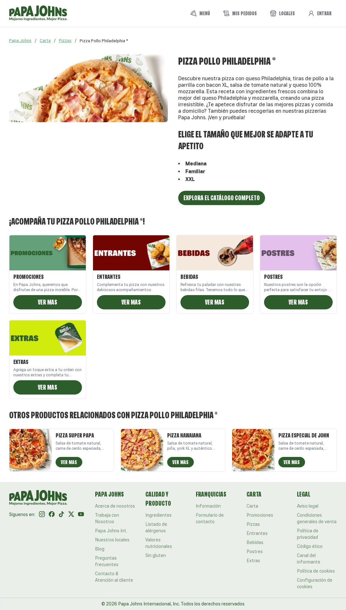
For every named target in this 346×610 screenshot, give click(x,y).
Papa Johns (20, 40)
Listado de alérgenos (156, 527)
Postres (254, 551)
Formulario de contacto (210, 518)
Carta (45, 40)
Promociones (259, 515)
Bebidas (254, 542)
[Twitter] (71, 514)
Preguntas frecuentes (106, 561)
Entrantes (257, 533)
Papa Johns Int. (111, 530)
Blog (99, 549)
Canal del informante (308, 559)
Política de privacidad (307, 534)
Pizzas (65, 40)
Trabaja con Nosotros (107, 518)
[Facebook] (52, 514)
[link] (104, 40)
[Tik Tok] (61, 514)
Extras (253, 560)
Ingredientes (158, 515)
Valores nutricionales (158, 543)
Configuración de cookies (314, 583)
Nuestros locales (112, 539)
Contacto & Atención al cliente (114, 577)
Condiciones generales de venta (317, 518)
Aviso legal (307, 506)
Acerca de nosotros (115, 506)
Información (208, 506)
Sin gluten (155, 555)
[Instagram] (42, 514)
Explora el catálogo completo (221, 197)
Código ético (310, 546)
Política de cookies (316, 571)
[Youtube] (81, 514)
